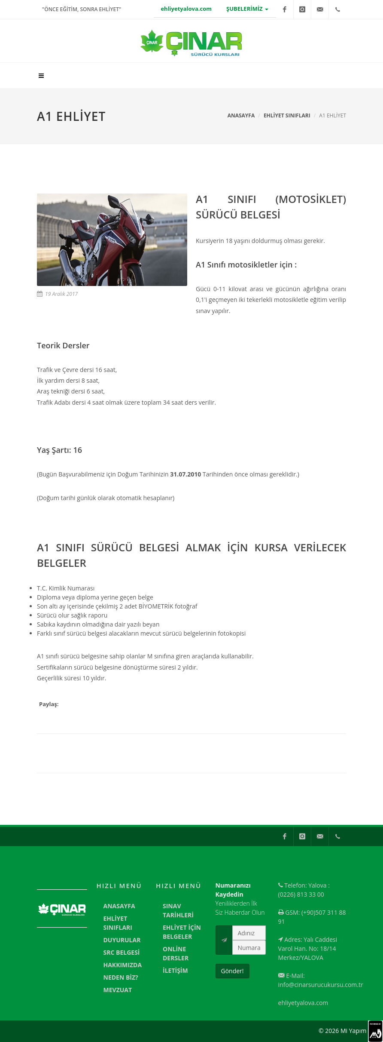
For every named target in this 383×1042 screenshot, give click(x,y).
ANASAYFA (119, 906)
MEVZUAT (117, 990)
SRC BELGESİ (121, 952)
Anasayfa (241, 115)
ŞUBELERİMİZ (247, 8)
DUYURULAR (122, 940)
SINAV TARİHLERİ (178, 910)
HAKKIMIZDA (122, 965)
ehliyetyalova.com (186, 8)
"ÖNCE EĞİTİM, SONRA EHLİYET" (81, 9)
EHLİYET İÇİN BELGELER (182, 932)
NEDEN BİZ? (120, 977)
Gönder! (232, 971)
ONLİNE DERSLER (175, 953)
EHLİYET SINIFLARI (287, 115)
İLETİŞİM (175, 970)
